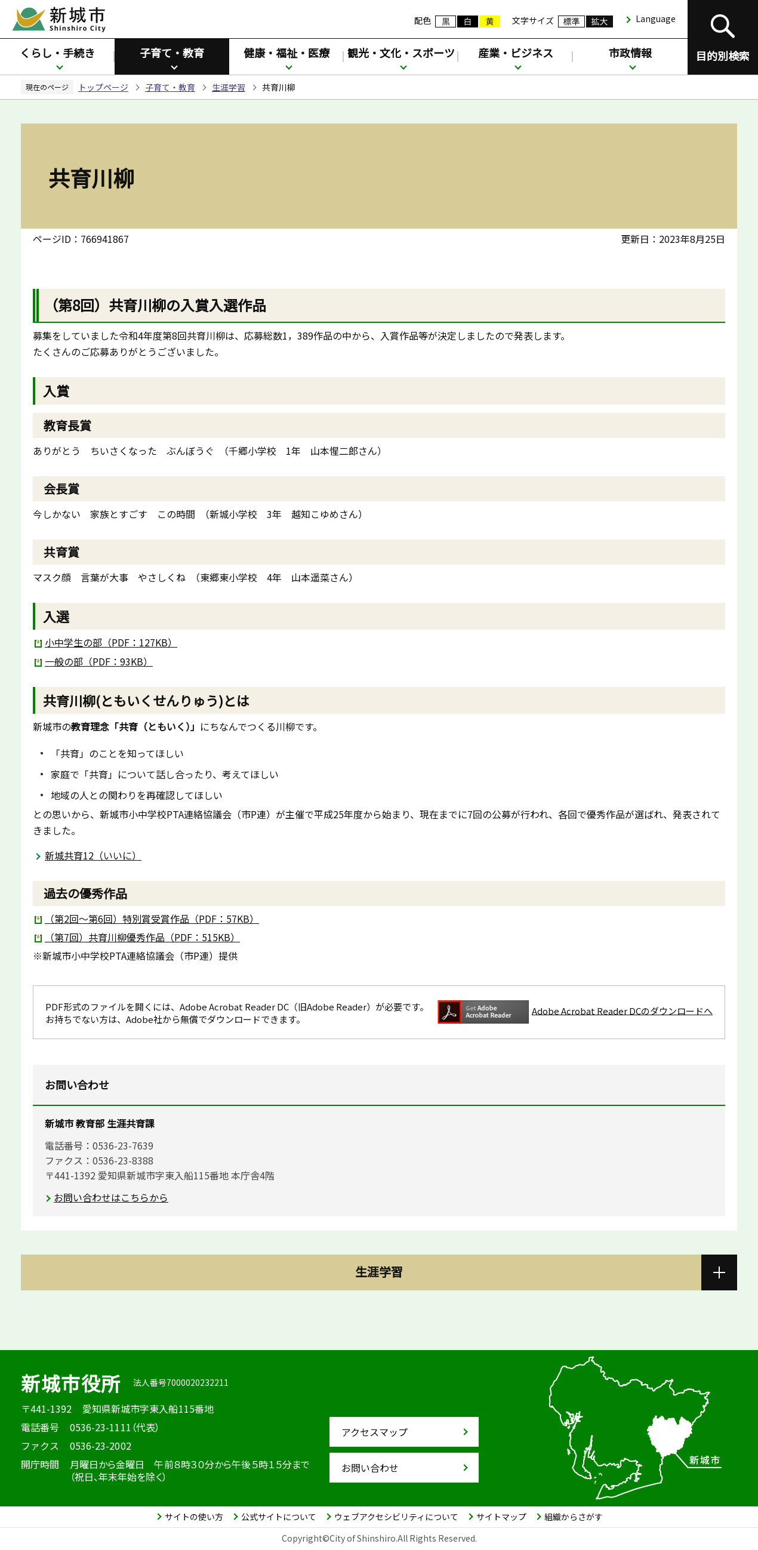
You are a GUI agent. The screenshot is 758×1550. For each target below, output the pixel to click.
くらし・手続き (57, 52)
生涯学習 (228, 87)
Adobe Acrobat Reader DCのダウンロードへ (575, 1012)
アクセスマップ (374, 1432)
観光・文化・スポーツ (401, 52)
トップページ (103, 87)
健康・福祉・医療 (286, 52)
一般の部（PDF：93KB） (99, 661)
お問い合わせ (370, 1467)
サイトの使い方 (194, 1517)
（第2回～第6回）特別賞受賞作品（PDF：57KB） (152, 918)
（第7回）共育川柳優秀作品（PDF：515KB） (142, 937)
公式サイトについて (278, 1517)
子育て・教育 (172, 52)
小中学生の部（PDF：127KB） (111, 642)
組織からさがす (573, 1517)
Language (656, 18)
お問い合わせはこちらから (111, 1197)
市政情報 (630, 52)
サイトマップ (501, 1517)
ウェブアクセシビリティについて (396, 1517)
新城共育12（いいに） (93, 855)
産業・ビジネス (515, 52)
